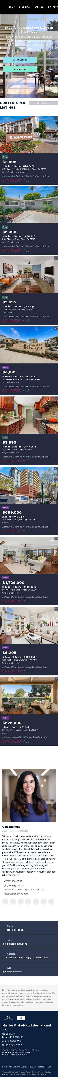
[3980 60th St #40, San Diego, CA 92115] (29, 275)
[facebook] (5, 901)
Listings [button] (24, 7)
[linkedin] (13, 901)
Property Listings (21, 1074)
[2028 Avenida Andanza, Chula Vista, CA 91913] (29, 345)
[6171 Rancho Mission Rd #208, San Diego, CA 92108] (29, 134)
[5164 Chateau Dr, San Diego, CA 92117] (29, 205)
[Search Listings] (20, 60)
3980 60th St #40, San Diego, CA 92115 (18, 309)
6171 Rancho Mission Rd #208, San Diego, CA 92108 (24, 169)
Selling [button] (39, 7)
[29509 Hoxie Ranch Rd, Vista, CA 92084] (29, 555)
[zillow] (21, 901)
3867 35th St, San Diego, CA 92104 (17, 450)
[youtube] (44, 901)
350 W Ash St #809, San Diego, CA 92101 (19, 520)
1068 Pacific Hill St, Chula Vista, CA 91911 (19, 660)
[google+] (51, 901)
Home (11, 7)
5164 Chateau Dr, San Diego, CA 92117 (18, 239)
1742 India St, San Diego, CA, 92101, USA (26, 957)
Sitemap (32, 1074)
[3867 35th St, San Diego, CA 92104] (29, 415)
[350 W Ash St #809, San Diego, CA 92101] (29, 485)
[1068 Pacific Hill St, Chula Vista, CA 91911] (29, 625)
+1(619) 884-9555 (13, 881)
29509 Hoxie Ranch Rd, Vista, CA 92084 (19, 590)
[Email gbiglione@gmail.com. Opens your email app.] (15, 944)
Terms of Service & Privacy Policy (16, 1072)
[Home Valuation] (20, 69)
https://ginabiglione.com (16, 894)
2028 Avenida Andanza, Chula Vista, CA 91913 (22, 379)
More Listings (43, 103)
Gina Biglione (11, 826)
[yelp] (28, 901)
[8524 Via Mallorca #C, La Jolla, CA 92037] (29, 695)
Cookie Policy (37, 1072)
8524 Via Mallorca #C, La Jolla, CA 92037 (20, 730)
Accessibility (43, 1074)
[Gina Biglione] (29, 795)
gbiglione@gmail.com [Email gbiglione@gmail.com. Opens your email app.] (14, 885)
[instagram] (36, 901)
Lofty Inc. (16, 1067)
